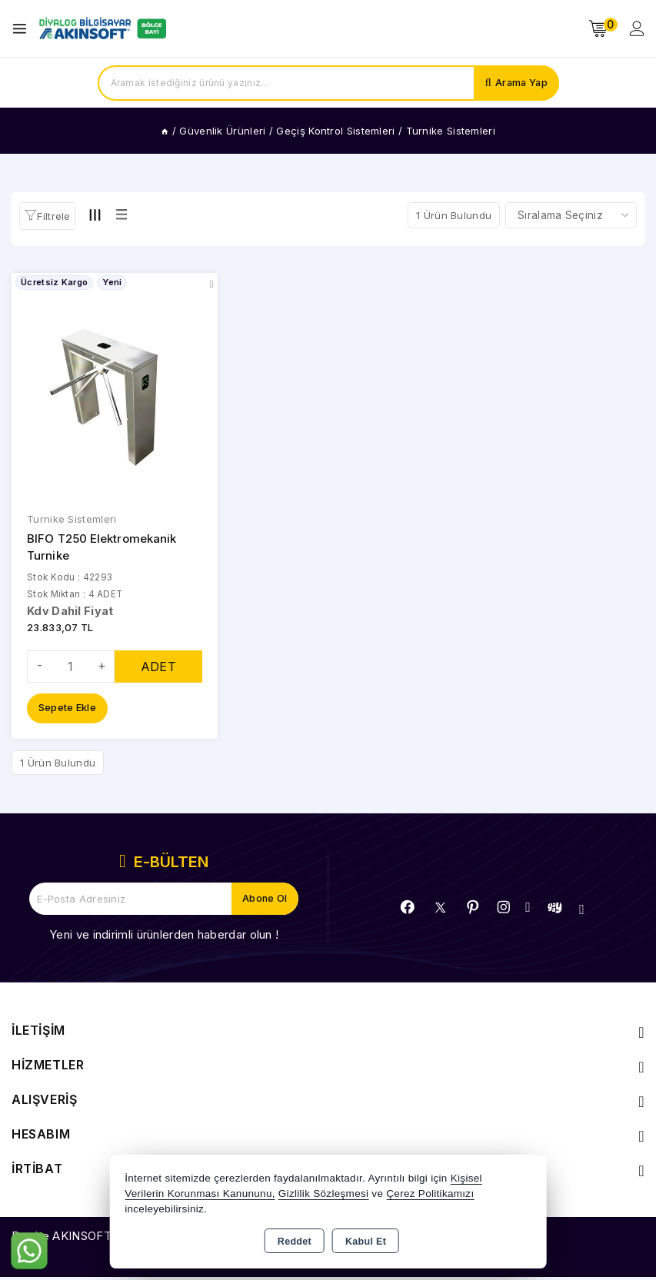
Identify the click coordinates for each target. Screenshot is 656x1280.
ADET (158, 669)
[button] (47, 216)
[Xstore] (100, 28)
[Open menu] (23, 29)
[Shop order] (571, 215)
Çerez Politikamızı (430, 1193)
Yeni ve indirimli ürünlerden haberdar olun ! (163, 937)
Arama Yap (520, 83)
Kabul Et (365, 1241)
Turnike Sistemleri (71, 520)
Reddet (294, 1241)
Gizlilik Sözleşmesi (323, 1193)
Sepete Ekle (67, 711)
